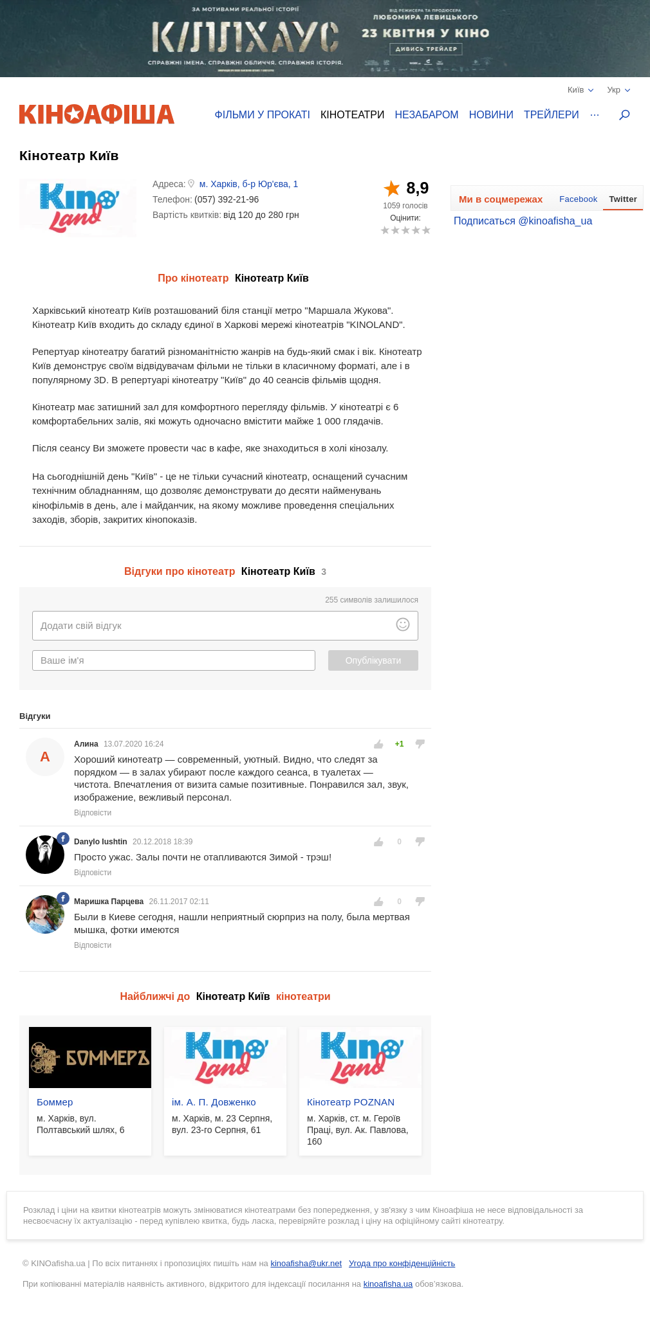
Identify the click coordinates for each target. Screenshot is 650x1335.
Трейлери (551, 114)
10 (426, 230)
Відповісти (92, 812)
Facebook (578, 199)
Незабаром (427, 114)
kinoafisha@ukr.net (306, 1263)
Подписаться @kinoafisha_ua (523, 220)
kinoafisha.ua (388, 1284)
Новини (491, 114)
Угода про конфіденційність (402, 1263)
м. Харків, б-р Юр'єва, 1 (249, 184)
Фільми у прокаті (262, 114)
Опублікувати (374, 660)
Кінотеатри (352, 114)
